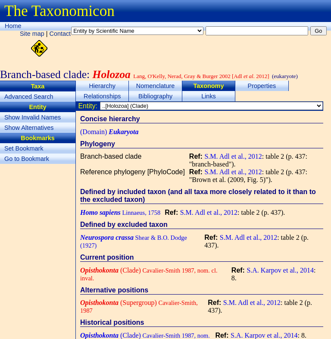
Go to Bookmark (26, 158)
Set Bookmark (23, 148)
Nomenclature (155, 85)
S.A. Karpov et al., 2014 (280, 270)
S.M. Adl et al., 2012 (233, 156)
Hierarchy (102, 85)
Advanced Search (28, 96)
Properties (262, 85)
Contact (60, 33)
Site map (32, 33)
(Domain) (109, 131)
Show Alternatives (28, 127)
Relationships (102, 96)
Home (13, 25)
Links (208, 96)
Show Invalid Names (32, 117)
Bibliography (155, 96)
